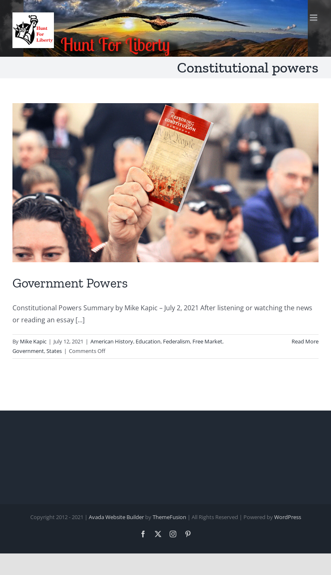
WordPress (287, 517)
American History (111, 341)
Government (28, 351)
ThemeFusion (169, 517)
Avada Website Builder (116, 517)
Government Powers (70, 283)
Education (148, 341)
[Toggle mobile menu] (314, 17)
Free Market (207, 341)
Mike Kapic (33, 341)
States (54, 351)
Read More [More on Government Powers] (305, 341)
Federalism (176, 341)
